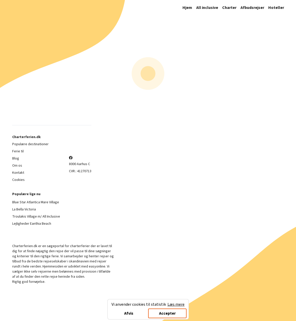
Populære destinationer (30, 144)
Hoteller (276, 7)
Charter (229, 7)
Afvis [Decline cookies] (128, 313)
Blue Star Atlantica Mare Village (35, 202)
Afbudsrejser (252, 7)
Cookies (18, 179)
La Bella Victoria (24, 209)
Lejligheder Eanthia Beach (31, 223)
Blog (15, 158)
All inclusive (207, 7)
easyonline (97, 266)
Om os (17, 165)
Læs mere (176, 304)
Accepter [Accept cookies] (167, 313)
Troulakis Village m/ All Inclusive (36, 216)
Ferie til (18, 151)
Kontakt (18, 172)
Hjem (187, 7)
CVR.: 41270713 (80, 171)
